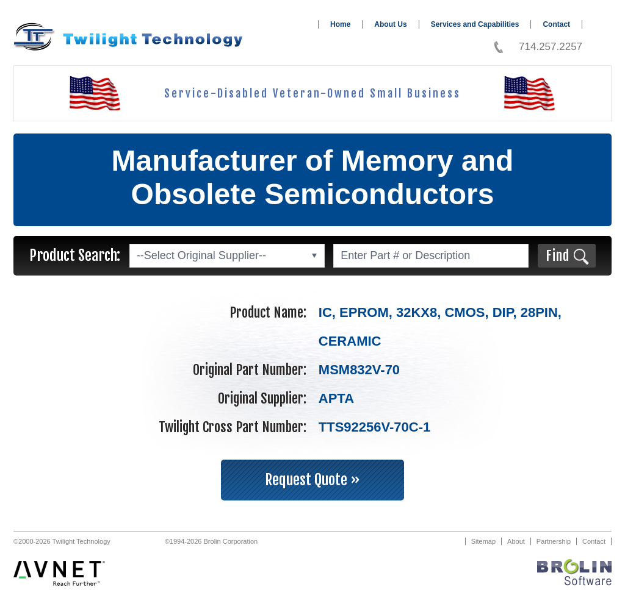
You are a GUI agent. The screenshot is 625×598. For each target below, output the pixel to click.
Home (340, 24)
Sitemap (483, 541)
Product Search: (74, 255)
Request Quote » (312, 480)
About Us (390, 24)
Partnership (553, 541)
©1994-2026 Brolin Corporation (211, 541)
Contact (556, 24)
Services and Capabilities (475, 24)
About (516, 541)
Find (557, 255)
